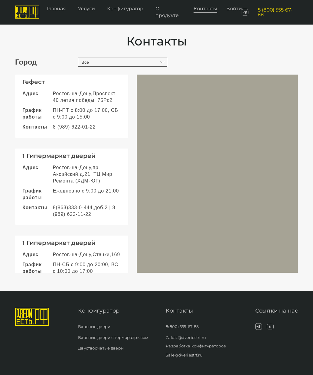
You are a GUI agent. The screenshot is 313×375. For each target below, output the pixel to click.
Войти (234, 9)
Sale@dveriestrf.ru (184, 355)
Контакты (205, 9)
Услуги (86, 9)
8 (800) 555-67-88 (275, 12)
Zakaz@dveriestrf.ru (186, 337)
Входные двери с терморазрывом (113, 337)
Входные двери (94, 326)
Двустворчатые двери (100, 348)
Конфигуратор (125, 9)
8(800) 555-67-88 (182, 326)
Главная (56, 9)
